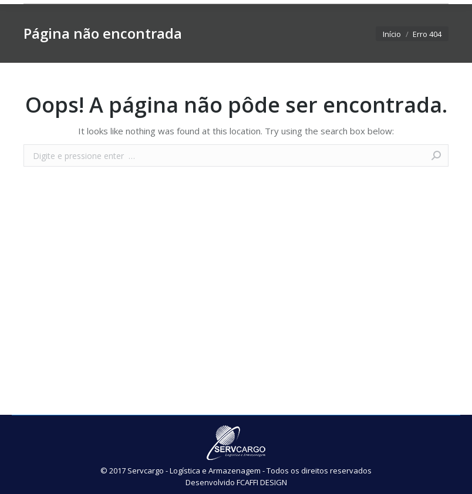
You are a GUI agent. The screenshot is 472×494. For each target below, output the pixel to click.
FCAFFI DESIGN (262, 482)
